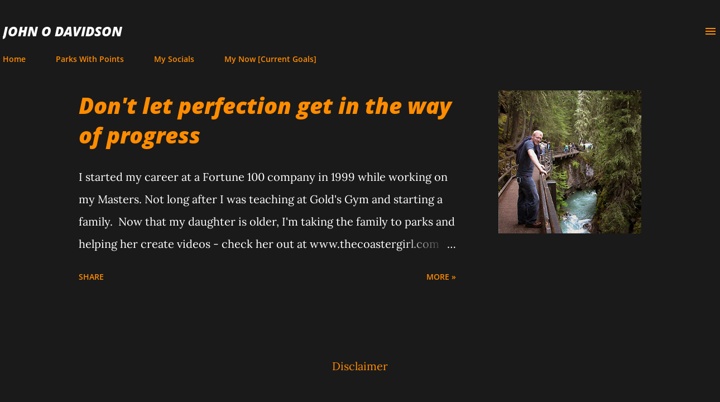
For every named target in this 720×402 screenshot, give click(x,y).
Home (14, 59)
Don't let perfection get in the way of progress (265, 120)
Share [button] (91, 276)
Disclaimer (360, 366)
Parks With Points (90, 59)
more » (441, 276)
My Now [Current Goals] (270, 59)
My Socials (174, 59)
